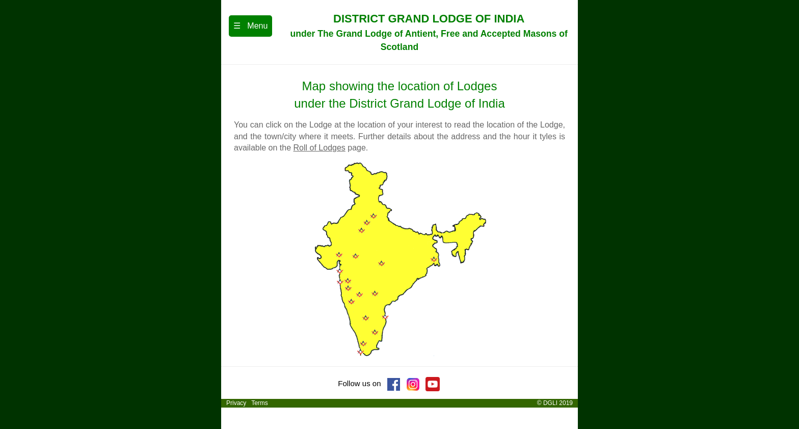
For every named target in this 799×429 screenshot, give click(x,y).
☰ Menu (250, 25)
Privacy (236, 403)
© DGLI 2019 (556, 403)
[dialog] (780, 408)
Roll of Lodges (319, 147)
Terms (259, 403)
